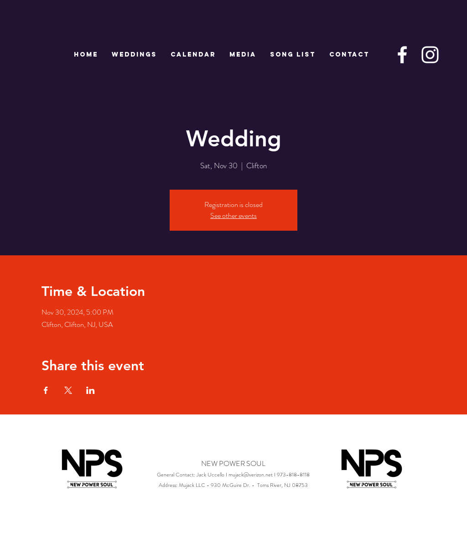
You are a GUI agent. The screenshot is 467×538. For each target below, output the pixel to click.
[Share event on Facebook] (46, 390)
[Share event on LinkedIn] (90, 390)
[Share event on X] (68, 390)
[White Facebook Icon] (402, 54)
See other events (233, 215)
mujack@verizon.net (250, 475)
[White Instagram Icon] (430, 54)
